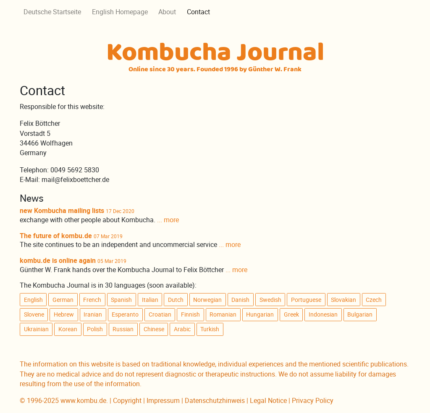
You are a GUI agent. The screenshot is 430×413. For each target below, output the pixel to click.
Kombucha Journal (215, 55)
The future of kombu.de (56, 235)
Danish (240, 300)
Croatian (160, 314)
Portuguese (306, 300)
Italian (150, 300)
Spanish (121, 300)
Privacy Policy (312, 400)
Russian (123, 329)
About (167, 12)
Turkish (209, 329)
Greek (291, 314)
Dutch (176, 300)
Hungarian (260, 314)
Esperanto (125, 314)
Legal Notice (268, 400)
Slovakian (343, 300)
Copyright (127, 400)
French (92, 300)
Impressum (163, 400)
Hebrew (64, 314)
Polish (95, 329)
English (33, 300)
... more (168, 220)
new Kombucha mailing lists (62, 210)
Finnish (190, 314)
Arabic (182, 329)
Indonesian (323, 314)
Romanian (223, 314)
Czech (374, 300)
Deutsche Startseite (52, 12)
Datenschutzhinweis (215, 400)
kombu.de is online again (58, 260)
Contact (198, 12)
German (62, 300)
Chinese (154, 329)
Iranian (93, 314)
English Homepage (120, 12)
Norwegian (207, 300)
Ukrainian (36, 329)
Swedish (270, 300)
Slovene (34, 314)
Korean (67, 329)
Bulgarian (359, 314)
